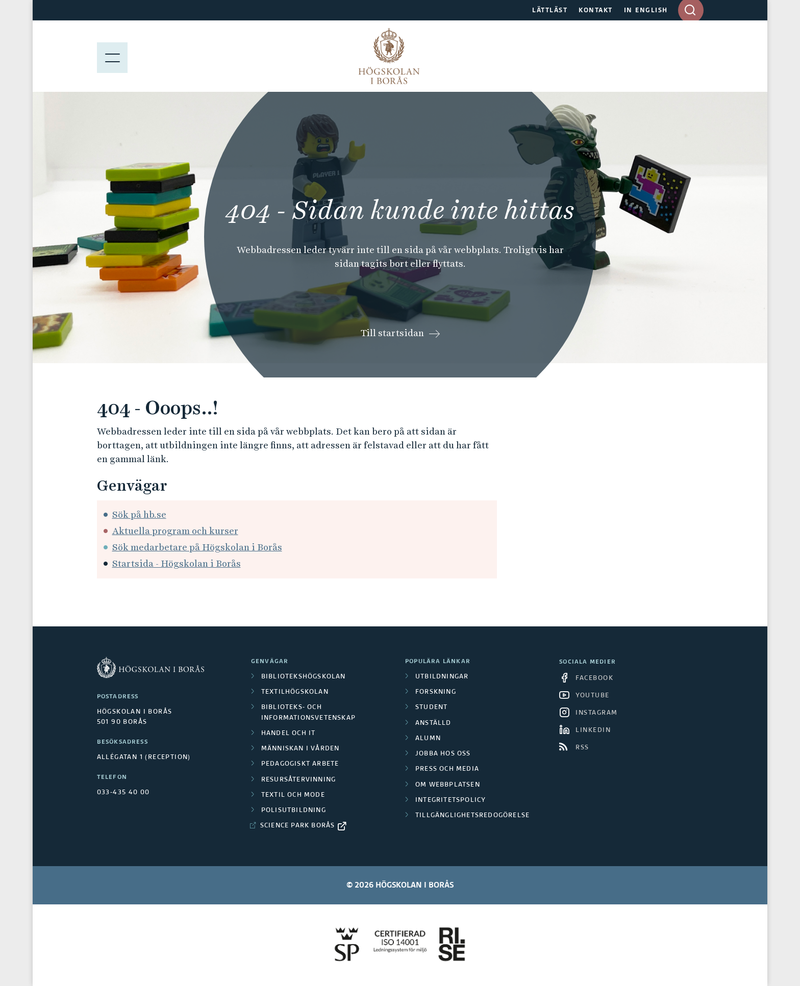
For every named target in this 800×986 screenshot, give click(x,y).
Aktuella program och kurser (175, 530)
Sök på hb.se (139, 514)
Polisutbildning (293, 810)
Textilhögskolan (295, 692)
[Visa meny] (112, 56)
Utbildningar (441, 676)
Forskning (435, 692)
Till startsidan (392, 332)
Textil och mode (293, 795)
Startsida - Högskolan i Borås (176, 563)
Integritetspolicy (450, 800)
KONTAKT (596, 10)
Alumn (428, 738)
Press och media (447, 769)
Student (431, 707)
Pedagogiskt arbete (300, 764)
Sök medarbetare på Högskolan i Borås (197, 547)
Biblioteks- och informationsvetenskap (308, 712)
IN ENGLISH (646, 10)
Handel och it (288, 733)
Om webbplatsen (447, 785)
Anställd (433, 723)
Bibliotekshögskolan (303, 676)
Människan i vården (300, 748)
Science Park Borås (297, 825)
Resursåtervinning (298, 779)
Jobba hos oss (443, 753)
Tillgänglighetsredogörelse (472, 815)
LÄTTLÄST (549, 10)
